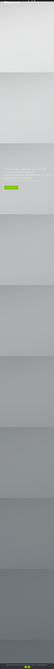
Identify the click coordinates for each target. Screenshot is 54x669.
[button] (28, 1)
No (29, 667)
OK (25, 667)
